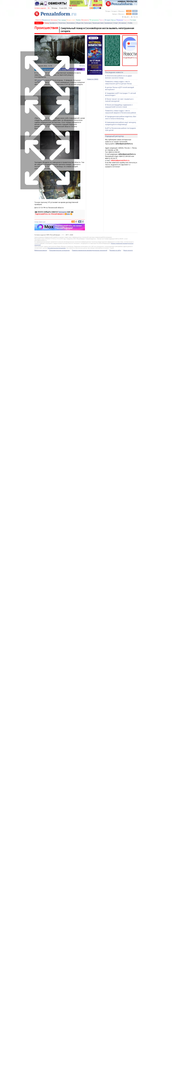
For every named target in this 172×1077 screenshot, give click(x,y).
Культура (87, 23)
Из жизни (122, 23)
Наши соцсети (128, 1074)
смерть (41, 222)
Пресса (101, 20)
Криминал (108, 23)
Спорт (115, 23)
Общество (79, 23)
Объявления (46, 20)
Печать (82, 66)
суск (44, 222)
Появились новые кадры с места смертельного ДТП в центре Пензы (118, 82)
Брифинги (53, 23)
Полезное (119, 20)
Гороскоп (126, 20)
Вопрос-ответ (71, 20)
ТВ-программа (94, 20)
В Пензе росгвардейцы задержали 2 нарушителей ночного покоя (119, 106)
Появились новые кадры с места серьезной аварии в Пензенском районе (120, 112)
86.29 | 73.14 (130, 17)
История (107, 20)
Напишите (62, 212)
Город (46, 23)
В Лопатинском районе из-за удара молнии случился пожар (118, 77)
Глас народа (62, 20)
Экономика (71, 23)
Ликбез (78, 20)
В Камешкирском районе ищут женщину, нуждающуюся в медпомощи (120, 123)
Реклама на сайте (115, 1074)
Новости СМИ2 (92, 79)
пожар (36, 222)
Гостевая (133, 20)
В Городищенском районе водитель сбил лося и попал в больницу (120, 117)
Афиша (113, 20)
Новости (38, 20)
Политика (62, 23)
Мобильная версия (40, 1074)
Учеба (130, 23)
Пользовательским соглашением (57, 1071)
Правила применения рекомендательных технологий (89, 1074)
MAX (68, 214)
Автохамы (54, 20)
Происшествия (98, 23)
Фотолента (85, 20)
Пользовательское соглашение (59, 1074)
